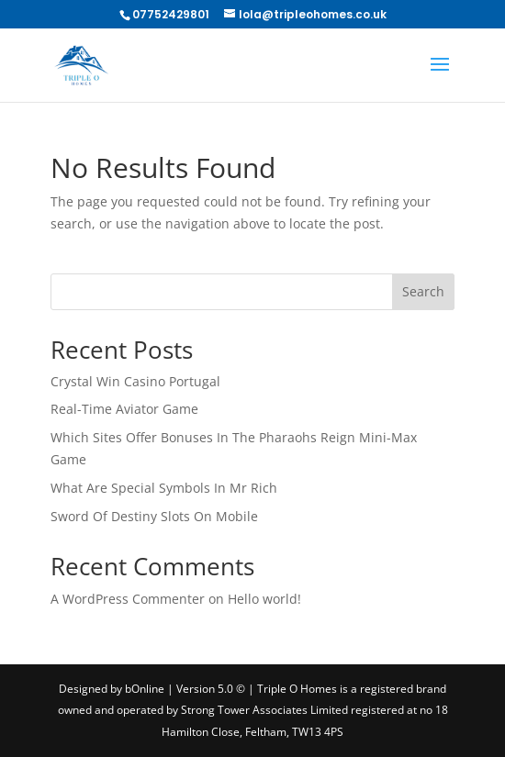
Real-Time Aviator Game (124, 408)
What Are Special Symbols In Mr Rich (163, 487)
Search (423, 291)
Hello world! (264, 598)
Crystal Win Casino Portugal (135, 381)
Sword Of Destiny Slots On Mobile (154, 516)
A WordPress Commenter (127, 598)
